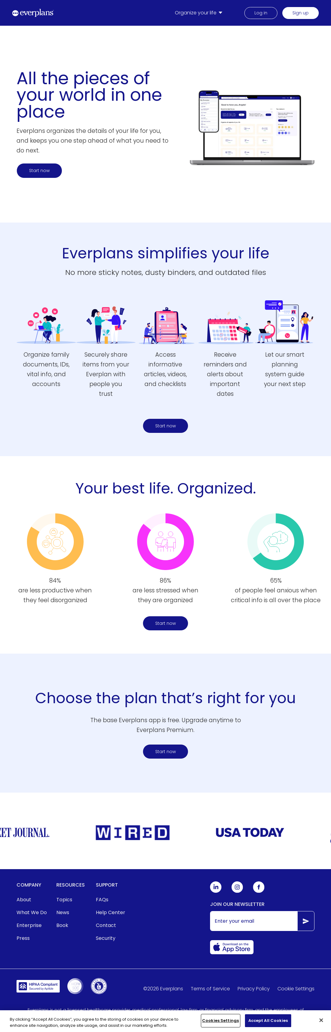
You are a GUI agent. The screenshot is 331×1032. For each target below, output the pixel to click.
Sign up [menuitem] (300, 13)
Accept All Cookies (268, 1024)
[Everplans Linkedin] (216, 891)
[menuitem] (200, 13)
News (62, 912)
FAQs (102, 899)
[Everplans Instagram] (237, 891)
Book (62, 925)
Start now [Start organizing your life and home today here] (165, 623)
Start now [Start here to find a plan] (39, 170)
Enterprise (29, 925)
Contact (106, 925)
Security (105, 938)
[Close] (321, 1023)
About (24, 899)
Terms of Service (210, 988)
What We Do (32, 912)
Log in (260, 13)
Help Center (110, 912)
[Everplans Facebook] (259, 891)
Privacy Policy (254, 988)
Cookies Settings (220, 1024)
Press (23, 938)
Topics (64, 899)
